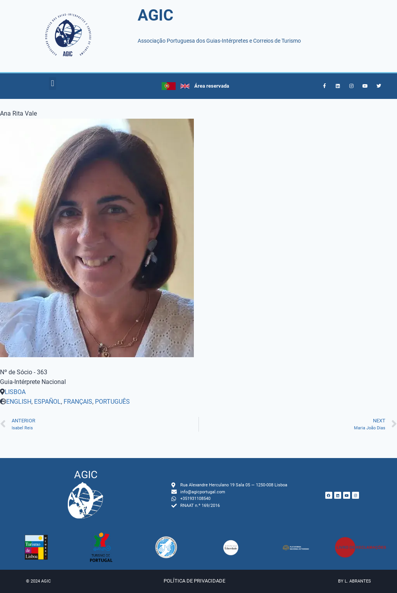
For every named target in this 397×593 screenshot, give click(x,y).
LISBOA (15, 392)
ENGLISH (18, 401)
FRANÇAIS (78, 401)
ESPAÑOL (47, 401)
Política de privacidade (194, 581)
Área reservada (211, 86)
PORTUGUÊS (112, 401)
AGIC (155, 15)
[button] (52, 83)
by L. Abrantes (354, 581)
